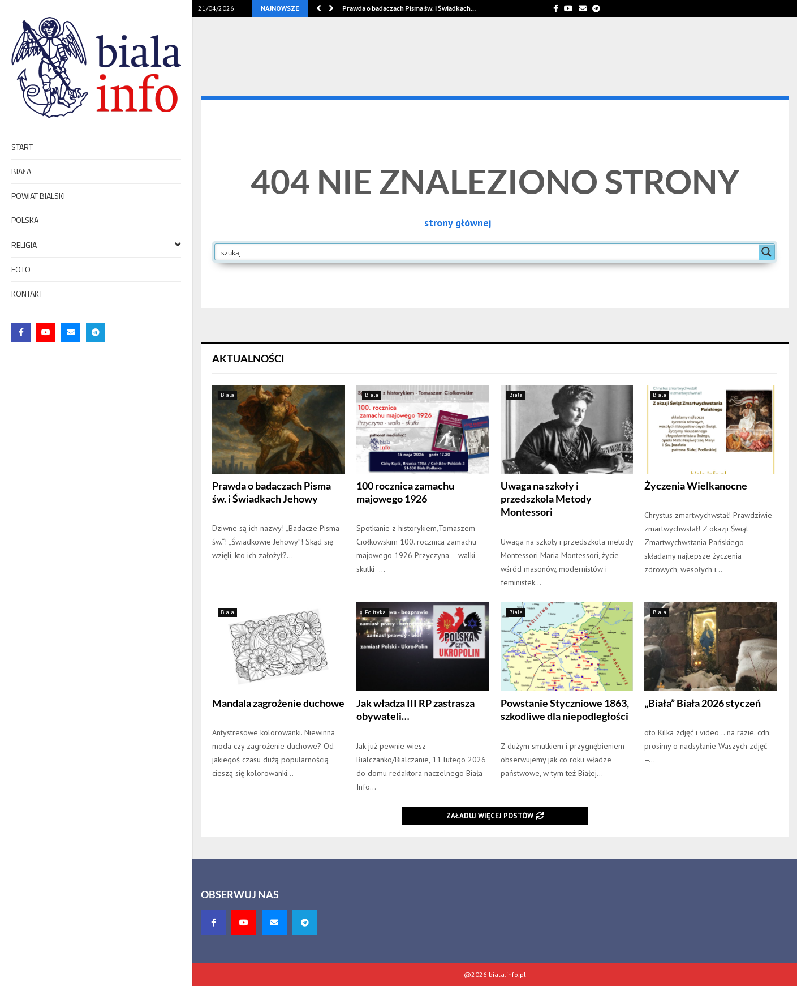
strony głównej (457, 222)
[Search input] (487, 251)
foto (21, 269)
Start (22, 147)
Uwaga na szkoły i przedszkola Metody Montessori (546, 498)
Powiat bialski (38, 196)
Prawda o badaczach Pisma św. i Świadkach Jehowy (271, 492)
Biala (227, 394)
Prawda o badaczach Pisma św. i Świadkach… (409, 8)
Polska (24, 220)
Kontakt (27, 293)
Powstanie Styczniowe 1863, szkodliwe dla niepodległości (565, 709)
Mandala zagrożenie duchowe (278, 703)
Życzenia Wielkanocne (695, 485)
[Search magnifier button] (766, 252)
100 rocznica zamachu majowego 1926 (405, 492)
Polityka (375, 612)
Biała (21, 171)
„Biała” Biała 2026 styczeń (702, 703)
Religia (96, 244)
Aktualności (248, 358)
